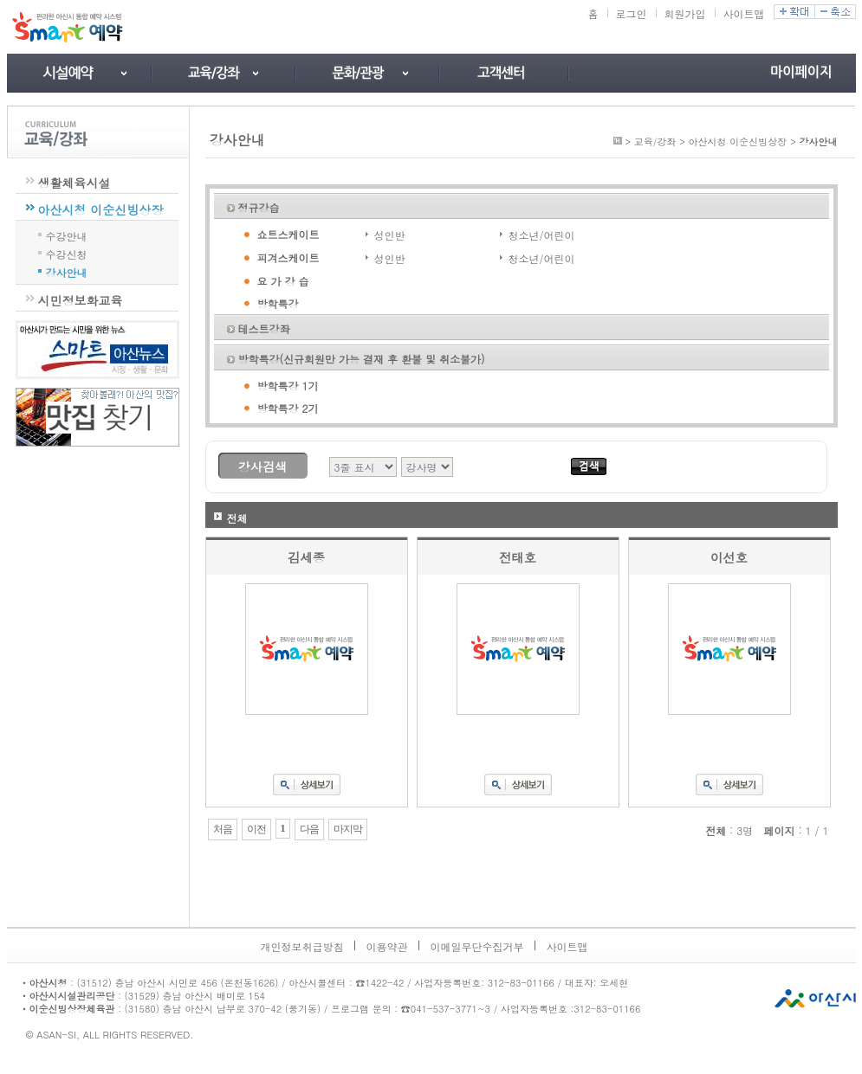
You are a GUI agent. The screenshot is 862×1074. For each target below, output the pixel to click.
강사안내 (66, 271)
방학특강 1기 (288, 385)
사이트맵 (744, 13)
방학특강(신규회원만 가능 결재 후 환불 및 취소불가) (361, 358)
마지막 (348, 829)
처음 (222, 829)
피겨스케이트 (288, 257)
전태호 (517, 557)
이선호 (729, 557)
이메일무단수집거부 (477, 946)
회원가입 (685, 13)
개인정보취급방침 (302, 946)
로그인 (631, 13)
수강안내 (66, 234)
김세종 (306, 557)
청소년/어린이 (542, 235)
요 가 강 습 (283, 280)
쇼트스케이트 (288, 234)
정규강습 (259, 207)
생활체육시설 (74, 182)
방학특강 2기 (288, 408)
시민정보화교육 (80, 300)
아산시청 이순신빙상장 (101, 209)
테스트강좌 (264, 328)
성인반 (389, 235)
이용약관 (387, 946)
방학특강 (278, 303)
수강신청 (66, 253)
